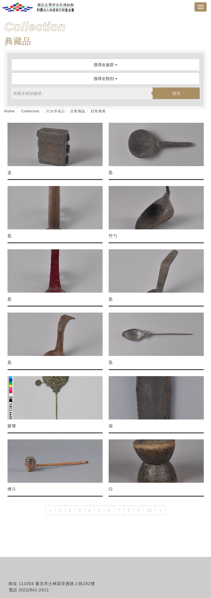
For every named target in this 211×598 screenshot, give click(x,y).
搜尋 (176, 93)
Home (9, 111)
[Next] (161, 510)
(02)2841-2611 (34, 590)
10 (149, 510)
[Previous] (50, 510)
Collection (30, 111)
